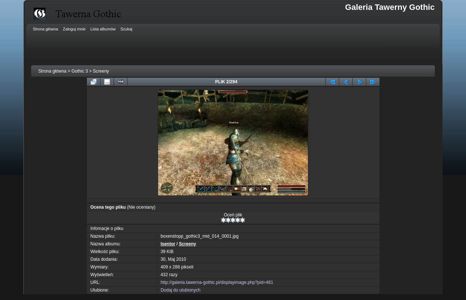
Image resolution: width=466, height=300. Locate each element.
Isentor (168, 243)
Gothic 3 (79, 71)
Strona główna (52, 71)
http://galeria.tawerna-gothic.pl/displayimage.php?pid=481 (217, 282)
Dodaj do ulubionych (181, 290)
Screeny (101, 71)
